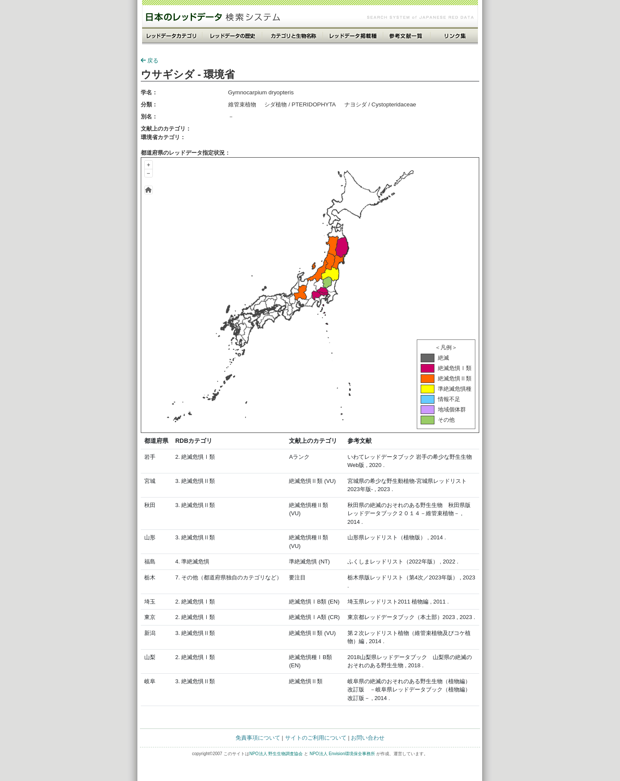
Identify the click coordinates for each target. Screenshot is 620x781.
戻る (149, 60)
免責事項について (258, 737)
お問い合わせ (367, 737)
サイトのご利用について (316, 737)
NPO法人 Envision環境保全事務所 (342, 753)
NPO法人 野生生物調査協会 (276, 753)
